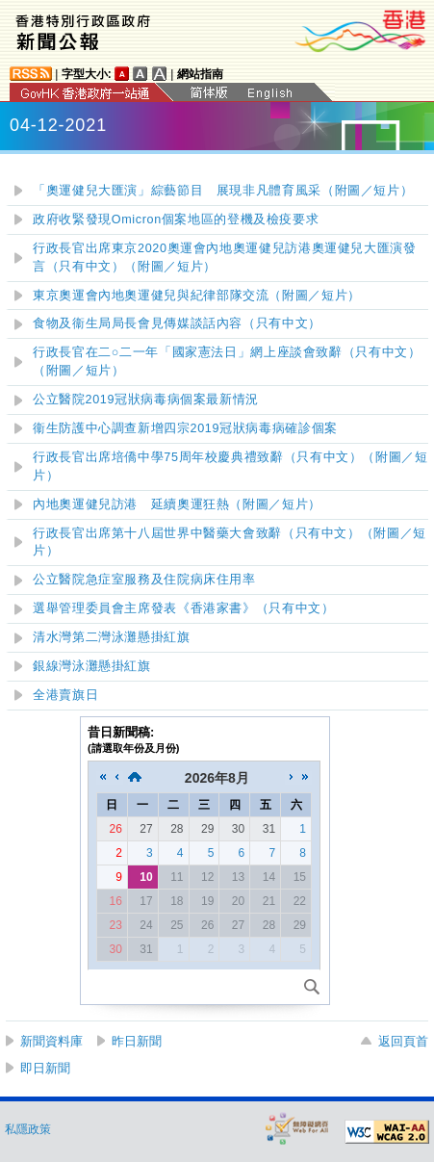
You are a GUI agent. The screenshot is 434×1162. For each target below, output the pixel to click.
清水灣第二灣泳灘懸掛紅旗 (112, 637)
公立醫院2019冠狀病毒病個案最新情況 (146, 399)
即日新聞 (45, 1068)
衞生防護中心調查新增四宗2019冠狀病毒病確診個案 (185, 428)
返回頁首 (403, 1041)
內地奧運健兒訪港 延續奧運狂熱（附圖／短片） (177, 504)
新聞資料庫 (51, 1041)
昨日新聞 (137, 1041)
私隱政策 (28, 1129)
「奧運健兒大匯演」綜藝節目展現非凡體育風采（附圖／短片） (223, 190)
